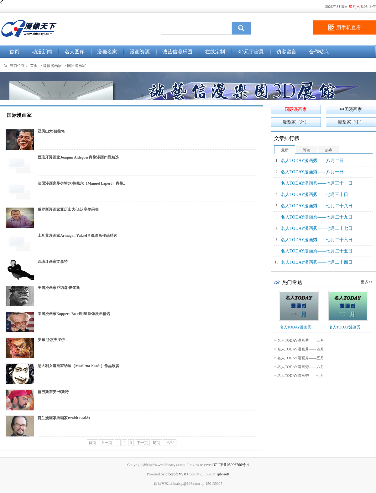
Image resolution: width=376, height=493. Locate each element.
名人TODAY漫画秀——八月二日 (312, 160)
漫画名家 (107, 51)
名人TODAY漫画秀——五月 (300, 358)
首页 (14, 51)
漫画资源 (140, 51)
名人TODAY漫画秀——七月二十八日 (316, 205)
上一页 (106, 443)
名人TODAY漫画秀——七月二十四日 (316, 262)
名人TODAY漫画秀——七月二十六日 (316, 239)
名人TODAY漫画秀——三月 (300, 340)
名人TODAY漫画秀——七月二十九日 (316, 217)
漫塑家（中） (351, 122)
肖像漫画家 (52, 65)
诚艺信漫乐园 (177, 51)
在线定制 (215, 51)
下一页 (142, 443)
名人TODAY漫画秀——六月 (300, 367)
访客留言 (286, 51)
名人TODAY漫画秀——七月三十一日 (316, 183)
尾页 (156, 443)
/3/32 (170, 443)
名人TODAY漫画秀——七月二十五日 (316, 251)
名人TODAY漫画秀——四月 (300, 349)
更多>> (367, 282)
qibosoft (223, 474)
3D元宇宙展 (251, 51)
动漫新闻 (42, 51)
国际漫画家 (76, 65)
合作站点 (319, 51)
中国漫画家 (351, 109)
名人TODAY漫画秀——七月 (300, 375)
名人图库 (75, 51)
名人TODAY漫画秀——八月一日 (312, 172)
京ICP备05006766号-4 (231, 465)
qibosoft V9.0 (175, 474)
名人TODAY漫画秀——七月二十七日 (316, 228)
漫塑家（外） (296, 122)
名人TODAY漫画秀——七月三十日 (314, 194)
